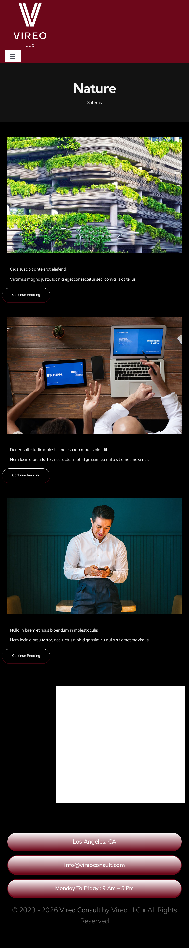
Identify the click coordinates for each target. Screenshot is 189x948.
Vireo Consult (80, 909)
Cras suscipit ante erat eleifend (38, 269)
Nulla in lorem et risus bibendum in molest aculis (54, 630)
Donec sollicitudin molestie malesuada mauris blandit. (59, 449)
